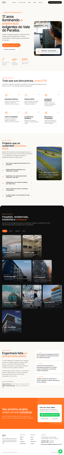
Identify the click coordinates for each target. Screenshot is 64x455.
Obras (29, 2)
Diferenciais (33, 441)
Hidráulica (17, 231)
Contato (40, 2)
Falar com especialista (55, 2)
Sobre (34, 2)
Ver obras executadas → (10, 49)
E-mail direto (55, 418)
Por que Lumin (22, 2)
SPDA (24, 231)
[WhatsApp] (60, 451)
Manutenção (23, 443)
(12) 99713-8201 (45, 440)
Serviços (14, 2)
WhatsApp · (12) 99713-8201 (50, 415)
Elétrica (10, 231)
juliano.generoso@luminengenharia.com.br (51, 444)
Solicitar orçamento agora (11, 45)
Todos (4, 231)
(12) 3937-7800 (44, 418)
